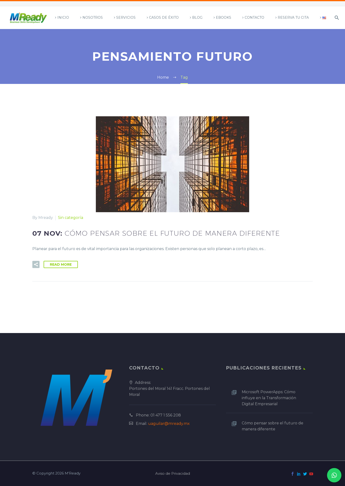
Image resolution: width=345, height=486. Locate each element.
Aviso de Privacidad (172, 473)
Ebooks (223, 17)
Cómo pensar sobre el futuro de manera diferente (272, 426)
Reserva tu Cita (293, 17)
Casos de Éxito (164, 17)
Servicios (126, 17)
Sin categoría (70, 217)
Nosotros (92, 17)
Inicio (63, 17)
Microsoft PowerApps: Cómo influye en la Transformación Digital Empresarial (269, 398)
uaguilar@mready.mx (169, 423)
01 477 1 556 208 (165, 415)
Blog (197, 17)
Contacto (254, 17)
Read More (61, 264)
